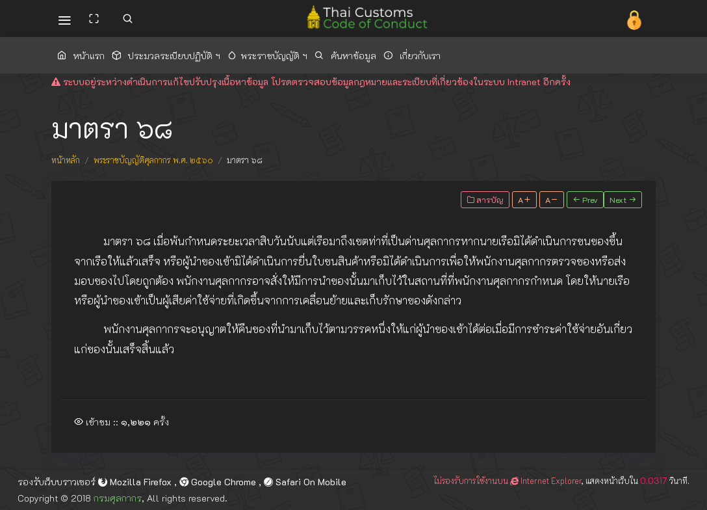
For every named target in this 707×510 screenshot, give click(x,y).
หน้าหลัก (65, 160)
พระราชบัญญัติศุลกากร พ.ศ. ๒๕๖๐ (153, 160)
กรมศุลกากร (118, 498)
